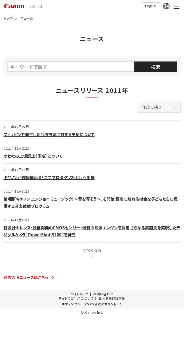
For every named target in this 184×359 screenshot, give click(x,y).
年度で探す (152, 107)
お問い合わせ (103, 294)
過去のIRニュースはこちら (28, 277)
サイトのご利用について (76, 298)
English (151, 5)
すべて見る (92, 250)
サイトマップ (80, 294)
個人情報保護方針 (112, 298)
